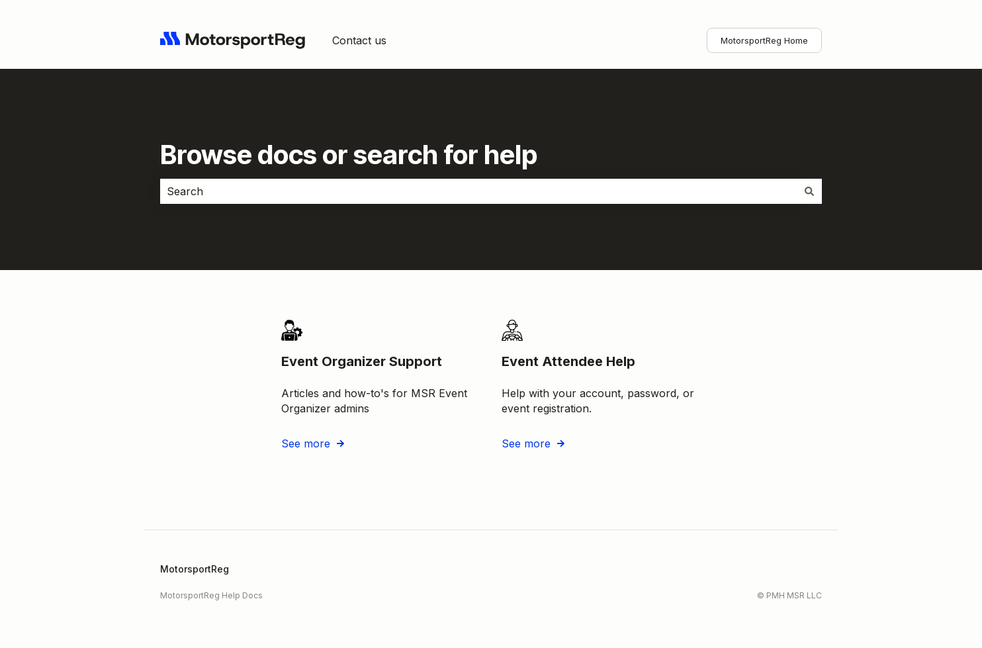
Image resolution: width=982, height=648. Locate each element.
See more (305, 442)
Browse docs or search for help (348, 154)
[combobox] (478, 191)
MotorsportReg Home (764, 40)
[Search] (809, 191)
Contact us (359, 40)
